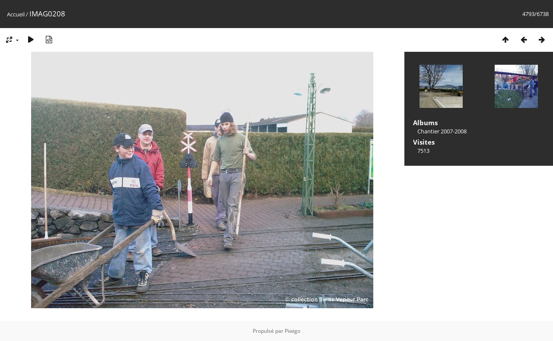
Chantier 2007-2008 (442, 131)
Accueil (16, 14)
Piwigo (292, 331)
